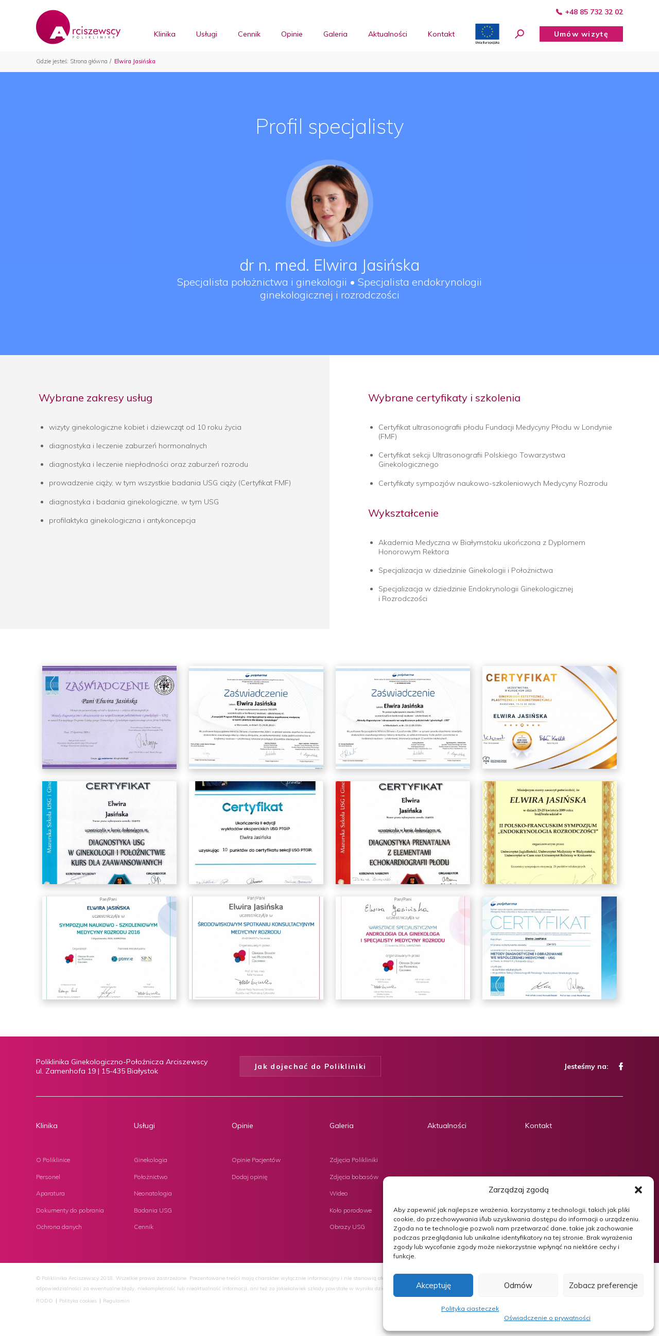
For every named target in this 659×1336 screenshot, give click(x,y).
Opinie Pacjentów (256, 1160)
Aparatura (50, 1193)
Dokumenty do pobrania (70, 1210)
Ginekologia (150, 1160)
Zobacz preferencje (603, 1285)
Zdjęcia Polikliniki (354, 1160)
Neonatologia (153, 1193)
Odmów (518, 1285)
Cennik (143, 1226)
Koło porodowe (351, 1210)
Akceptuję (433, 1285)
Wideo (339, 1193)
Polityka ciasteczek (470, 1308)
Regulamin (116, 1300)
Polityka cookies (78, 1300)
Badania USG (153, 1210)
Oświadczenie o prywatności (547, 1318)
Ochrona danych (59, 1226)
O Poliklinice (53, 1160)
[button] (638, 1190)
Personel (48, 1177)
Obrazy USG (347, 1226)
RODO (44, 1300)
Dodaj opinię (250, 1177)
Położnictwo (151, 1177)
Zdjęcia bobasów (354, 1177)
